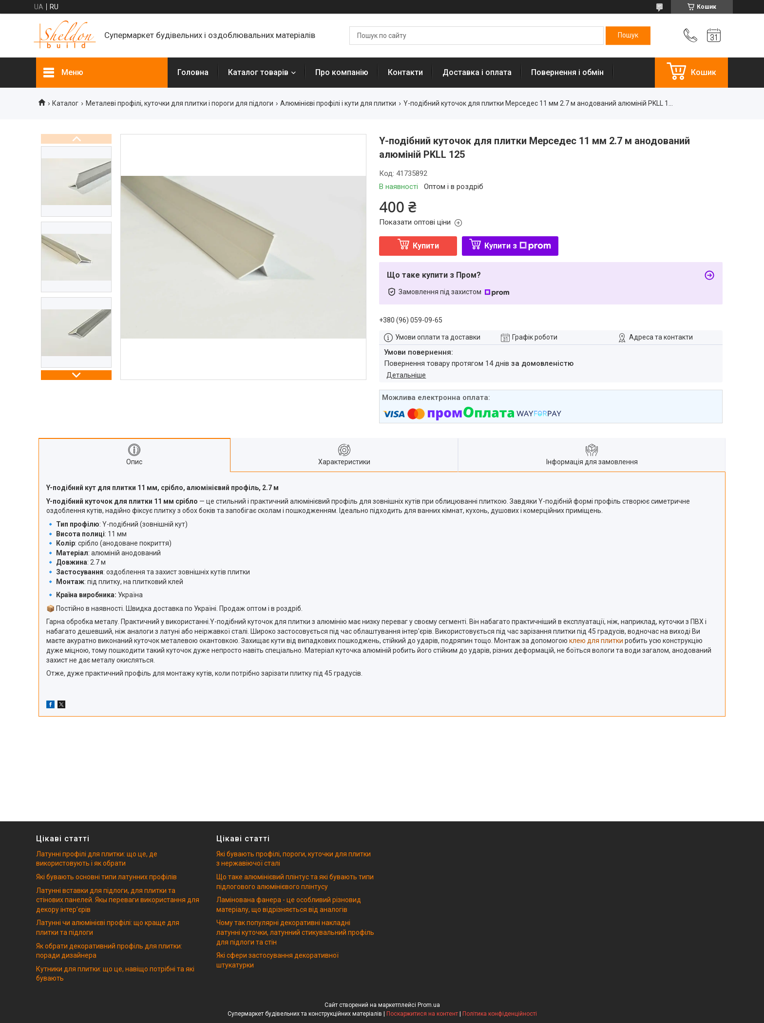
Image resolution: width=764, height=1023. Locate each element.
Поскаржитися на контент (422, 1013)
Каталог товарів (258, 72)
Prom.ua (429, 1005)
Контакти (405, 72)
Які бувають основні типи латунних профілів (106, 877)
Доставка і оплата (477, 72)
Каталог (65, 103)
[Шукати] (628, 35)
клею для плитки (596, 640)
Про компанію (341, 72)
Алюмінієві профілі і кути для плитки (338, 103)
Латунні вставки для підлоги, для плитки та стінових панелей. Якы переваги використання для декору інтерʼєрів (117, 900)
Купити (426, 245)
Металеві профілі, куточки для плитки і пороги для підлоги (179, 103)
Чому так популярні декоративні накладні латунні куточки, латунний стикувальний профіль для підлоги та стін (295, 932)
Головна (193, 72)
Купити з (517, 245)
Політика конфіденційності (499, 1013)
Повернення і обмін (567, 72)
